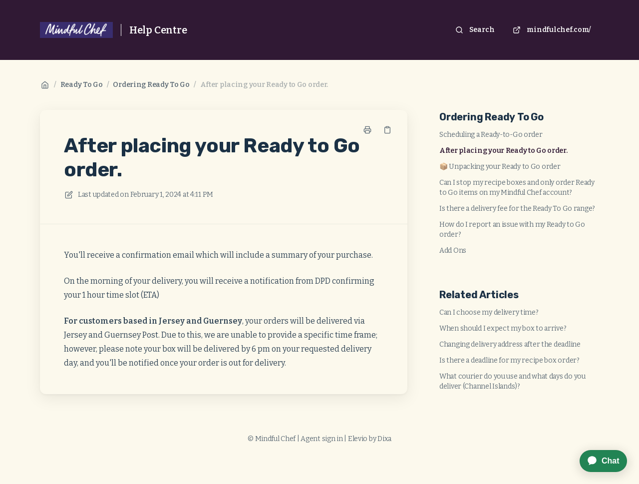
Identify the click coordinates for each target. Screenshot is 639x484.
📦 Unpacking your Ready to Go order (499, 166)
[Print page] (367, 130)
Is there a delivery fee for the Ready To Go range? (517, 208)
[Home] (76, 30)
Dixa (384, 439)
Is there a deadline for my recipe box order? (509, 360)
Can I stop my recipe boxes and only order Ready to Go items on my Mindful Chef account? (517, 187)
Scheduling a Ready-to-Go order (491, 134)
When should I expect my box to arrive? (502, 328)
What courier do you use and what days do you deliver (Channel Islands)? (512, 381)
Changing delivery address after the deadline (510, 344)
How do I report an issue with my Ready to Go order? (512, 229)
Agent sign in (321, 439)
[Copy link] (387, 130)
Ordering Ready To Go (151, 84)
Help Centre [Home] (158, 30)
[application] (598, 461)
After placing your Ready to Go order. (264, 84)
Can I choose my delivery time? (489, 312)
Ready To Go (81, 84)
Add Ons (452, 250)
